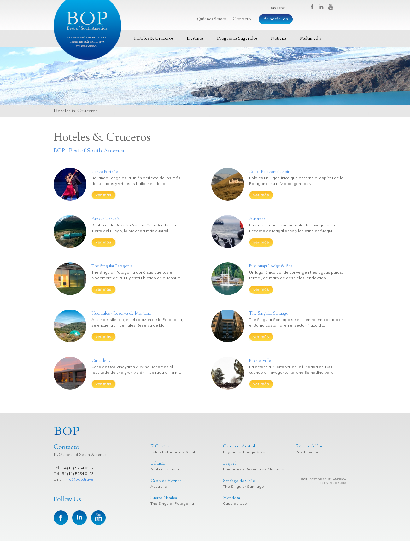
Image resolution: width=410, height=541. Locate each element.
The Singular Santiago (243, 486)
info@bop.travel (79, 479)
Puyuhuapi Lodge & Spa (245, 452)
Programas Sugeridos (237, 39)
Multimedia (310, 39)
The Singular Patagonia (172, 503)
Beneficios (275, 19)
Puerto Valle (307, 452)
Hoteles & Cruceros (153, 39)
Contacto (242, 19)
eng (281, 8)
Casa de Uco (235, 503)
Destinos (195, 39)
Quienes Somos (211, 19)
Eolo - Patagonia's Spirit (172, 452)
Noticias (278, 39)
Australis (158, 486)
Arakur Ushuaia (164, 469)
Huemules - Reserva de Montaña (253, 469)
